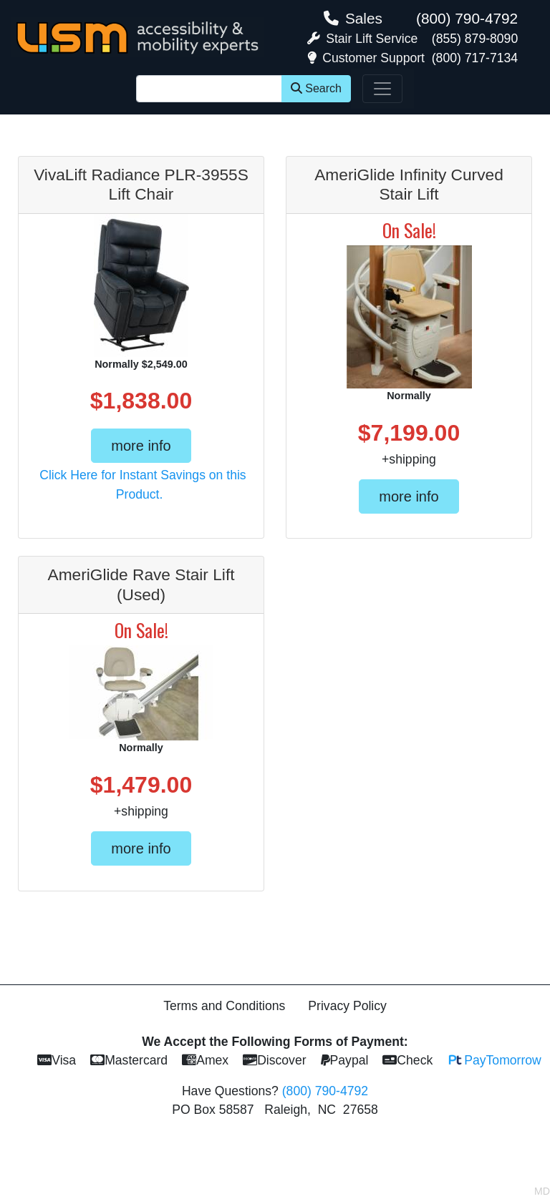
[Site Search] (209, 88)
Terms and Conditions (224, 1006)
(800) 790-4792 (467, 18)
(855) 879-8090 (475, 38)
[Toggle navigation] (382, 88)
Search (316, 88)
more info (141, 446)
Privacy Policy (347, 1006)
